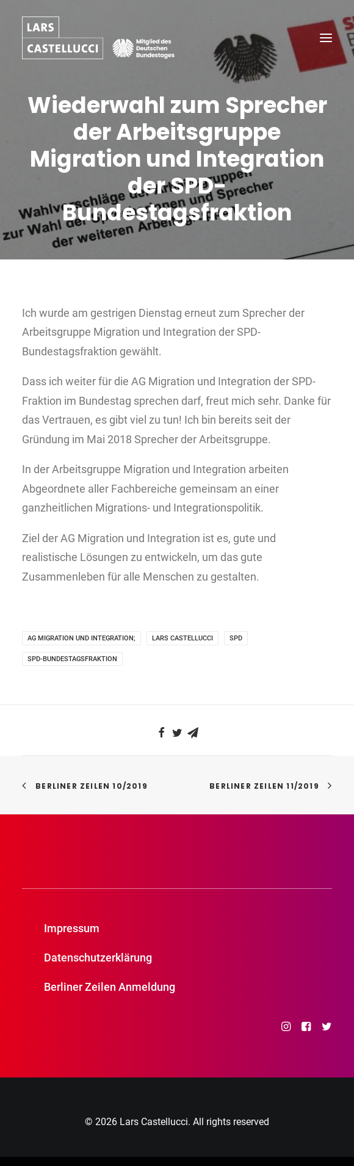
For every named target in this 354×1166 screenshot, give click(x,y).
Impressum (71, 928)
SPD (235, 638)
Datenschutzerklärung (98, 957)
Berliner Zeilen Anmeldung (109, 986)
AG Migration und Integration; (81, 638)
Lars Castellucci (182, 638)
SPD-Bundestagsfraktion (72, 659)
